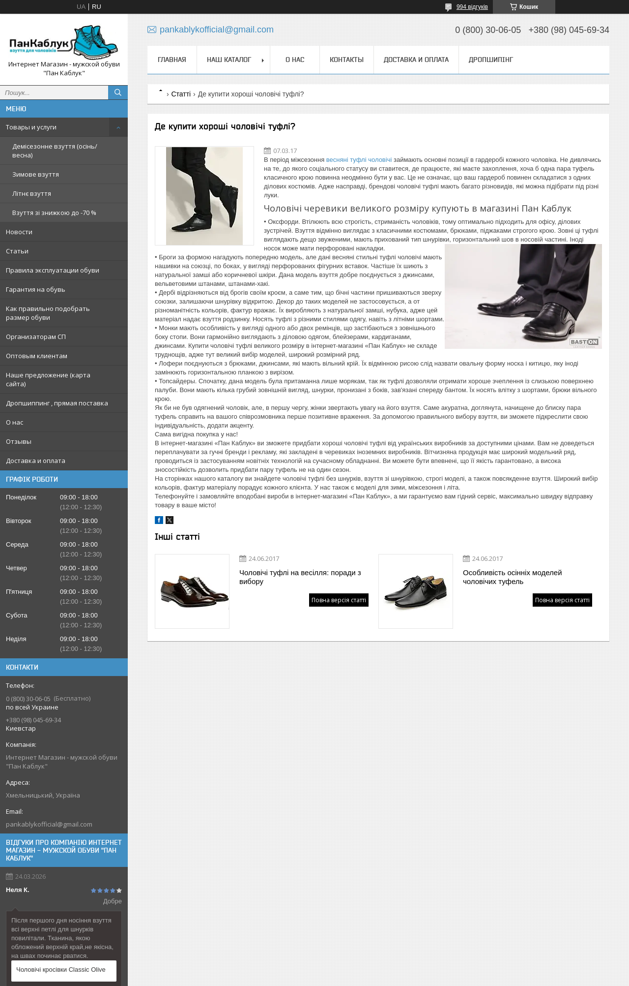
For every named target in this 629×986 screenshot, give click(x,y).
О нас (14, 422)
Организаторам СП (36, 336)
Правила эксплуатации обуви (52, 270)
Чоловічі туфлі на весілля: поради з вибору (300, 576)
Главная (172, 59)
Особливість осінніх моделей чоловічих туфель (512, 576)
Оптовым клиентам (36, 355)
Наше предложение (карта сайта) (48, 379)
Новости (19, 231)
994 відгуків (472, 6)
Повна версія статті (339, 600)
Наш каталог (229, 59)
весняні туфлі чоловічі (359, 159)
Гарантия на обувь (35, 289)
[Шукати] (118, 92)
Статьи (17, 250)
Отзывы (18, 441)
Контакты (347, 59)
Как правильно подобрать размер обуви (48, 313)
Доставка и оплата (35, 460)
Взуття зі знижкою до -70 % (54, 212)
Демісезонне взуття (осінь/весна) (54, 150)
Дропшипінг (491, 59)
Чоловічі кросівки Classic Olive (61, 969)
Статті (181, 94)
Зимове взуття (35, 174)
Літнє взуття (31, 193)
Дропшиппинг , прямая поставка (57, 403)
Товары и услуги (31, 127)
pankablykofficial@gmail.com (49, 824)
